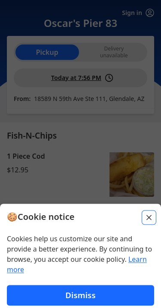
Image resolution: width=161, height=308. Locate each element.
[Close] (149, 262)
